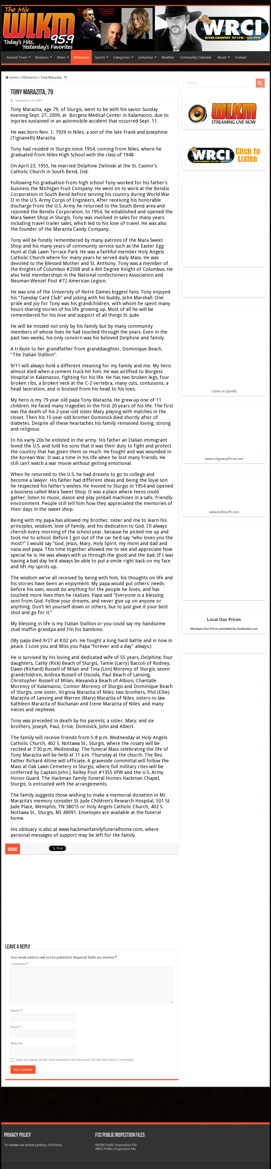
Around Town (17, 57)
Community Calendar (196, 57)
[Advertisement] (91, 902)
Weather (168, 57)
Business (42, 57)
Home (11, 77)
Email (16, 1027)
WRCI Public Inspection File (115, 1149)
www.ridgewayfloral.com (224, 435)
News (61, 57)
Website (17, 1043)
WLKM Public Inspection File (116, 1145)
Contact (241, 57)
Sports (100, 57)
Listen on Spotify (224, 352)
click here (55, 1145)
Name (16, 1011)
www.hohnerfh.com (224, 512)
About (222, 57)
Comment (19, 964)
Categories (121, 57)
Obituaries (81, 57)
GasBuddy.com (247, 628)
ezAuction (145, 57)
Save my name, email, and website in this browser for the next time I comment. (75, 1060)
